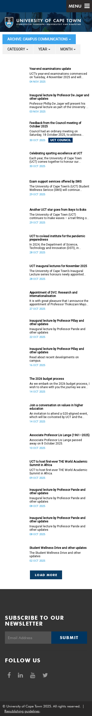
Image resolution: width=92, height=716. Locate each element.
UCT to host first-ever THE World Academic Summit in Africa (58, 463)
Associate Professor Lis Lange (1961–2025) (59, 435)
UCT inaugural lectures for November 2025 (58, 266)
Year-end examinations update (50, 69)
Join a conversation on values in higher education (56, 407)
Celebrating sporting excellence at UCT (55, 153)
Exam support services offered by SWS (55, 181)
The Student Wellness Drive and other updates (55, 554)
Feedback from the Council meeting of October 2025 (55, 124)
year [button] (44, 49)
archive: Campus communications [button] (39, 39)
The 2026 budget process (46, 379)
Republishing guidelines (21, 711)
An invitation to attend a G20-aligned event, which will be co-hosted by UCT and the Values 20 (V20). (58, 415)
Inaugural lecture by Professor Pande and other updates (57, 330)
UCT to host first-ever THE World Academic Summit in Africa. (58, 471)
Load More (46, 575)
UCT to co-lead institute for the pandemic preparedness (57, 238)
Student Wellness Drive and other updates (58, 548)
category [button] (17, 49)
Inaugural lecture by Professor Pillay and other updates (56, 322)
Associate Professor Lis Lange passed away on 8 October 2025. (55, 441)
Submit (69, 637)
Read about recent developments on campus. (54, 359)
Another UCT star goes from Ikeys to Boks (57, 209)
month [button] (68, 49)
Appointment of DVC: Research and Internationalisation (53, 294)
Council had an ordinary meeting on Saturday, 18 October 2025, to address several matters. (55, 133)
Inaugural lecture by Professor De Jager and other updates (59, 97)
